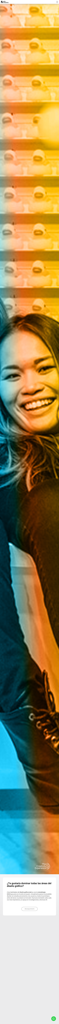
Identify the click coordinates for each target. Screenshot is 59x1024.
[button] (56, 2)
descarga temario (29, 909)
